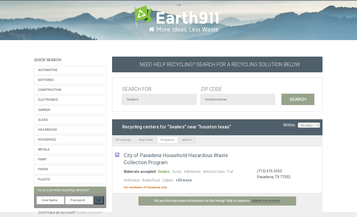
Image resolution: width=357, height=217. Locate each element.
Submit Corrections (266, 201)
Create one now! (89, 212)
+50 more (184, 180)
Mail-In (187, 140)
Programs (167, 140)
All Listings (123, 140)
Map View (146, 140)
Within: (301, 125)
